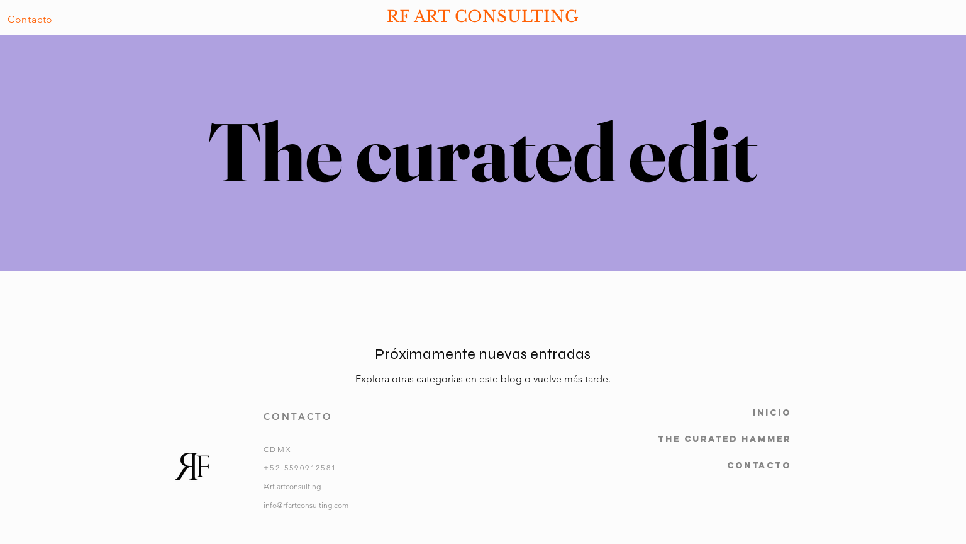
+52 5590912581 (300, 467)
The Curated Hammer (724, 439)
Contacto (759, 465)
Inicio (772, 412)
